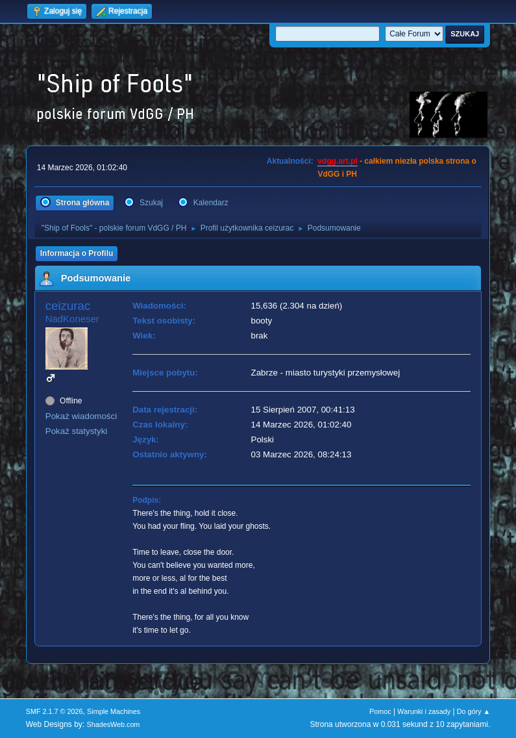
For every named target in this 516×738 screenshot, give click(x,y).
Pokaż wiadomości (81, 416)
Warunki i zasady (423, 711)
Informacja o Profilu (77, 253)
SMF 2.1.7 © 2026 (54, 711)
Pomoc (380, 711)
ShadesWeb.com (113, 724)
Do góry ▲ (473, 711)
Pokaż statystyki (76, 431)
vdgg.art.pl (337, 161)
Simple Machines (113, 711)
